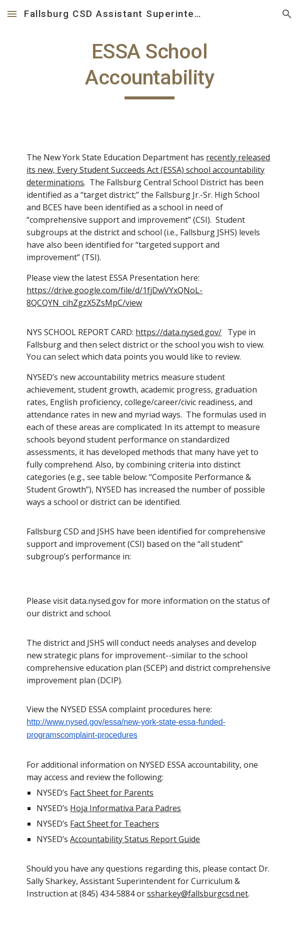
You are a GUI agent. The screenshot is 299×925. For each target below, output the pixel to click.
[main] (149, 68)
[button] (12, 13)
